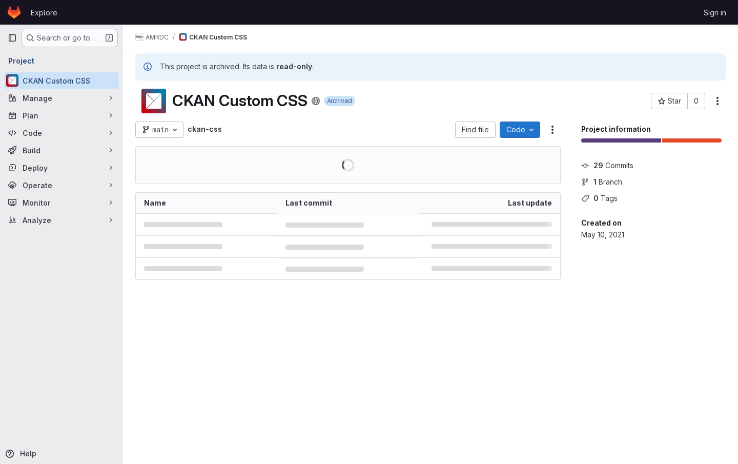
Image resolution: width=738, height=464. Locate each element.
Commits (607, 165)
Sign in (715, 12)
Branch (601, 181)
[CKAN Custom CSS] (61, 80)
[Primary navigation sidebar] (12, 38)
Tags (599, 198)
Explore (44, 12)
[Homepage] (14, 12)
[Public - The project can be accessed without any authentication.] (316, 101)
